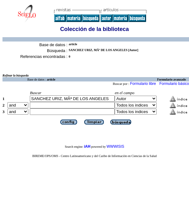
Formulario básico (174, 83)
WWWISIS (115, 146)
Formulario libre (143, 83)
